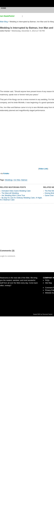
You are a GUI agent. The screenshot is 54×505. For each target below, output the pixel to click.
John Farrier (5, 31)
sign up (19, 16)
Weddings (9, 180)
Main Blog (4, 22)
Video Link (43, 169)
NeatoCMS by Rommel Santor (43, 314)
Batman (24, 180)
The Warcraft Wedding (10, 193)
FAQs (47, 280)
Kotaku (6, 173)
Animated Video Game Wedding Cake (16, 191)
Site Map (48, 283)
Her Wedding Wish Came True (13, 195)
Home (3, 8)
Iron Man (17, 180)
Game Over (49, 195)
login (25, 16)
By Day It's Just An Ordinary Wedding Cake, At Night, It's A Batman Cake (21, 199)
